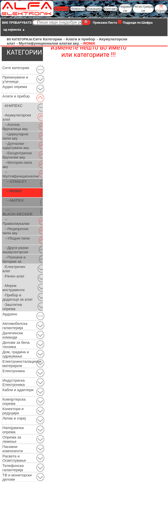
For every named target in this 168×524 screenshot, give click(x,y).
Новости (77, 8)
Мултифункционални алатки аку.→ (51, 43)
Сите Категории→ (49, 39)
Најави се (125, 8)
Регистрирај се (143, 8)
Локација (94, 8)
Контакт (110, 8)
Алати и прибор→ (82, 39)
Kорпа (161, 8)
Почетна (61, 8)
